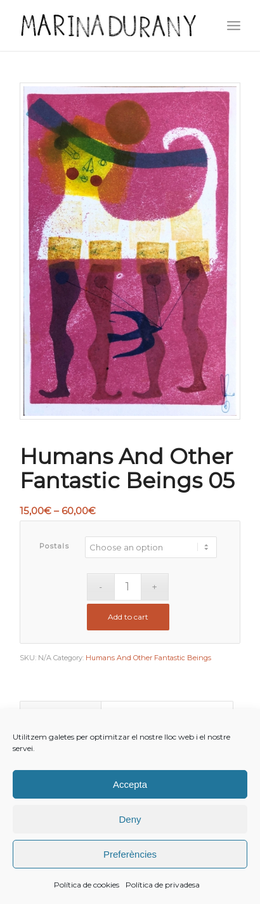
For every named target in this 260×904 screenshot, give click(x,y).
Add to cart (128, 617)
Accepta (130, 784)
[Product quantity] (127, 587)
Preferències (130, 854)
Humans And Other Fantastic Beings (148, 657)
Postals (54, 546)
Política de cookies (86, 884)
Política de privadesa (163, 884)
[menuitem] (233, 25)
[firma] (108, 25)
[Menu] (233, 25)
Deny (130, 819)
